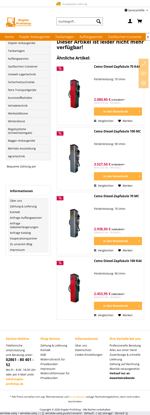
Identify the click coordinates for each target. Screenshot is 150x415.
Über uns (16, 201)
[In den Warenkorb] (118, 111)
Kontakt (15, 212)
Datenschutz (83, 350)
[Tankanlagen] (65, 37)
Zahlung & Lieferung (23, 206)
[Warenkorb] (140, 21)
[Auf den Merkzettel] (125, 121)
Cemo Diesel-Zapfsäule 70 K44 (117, 67)
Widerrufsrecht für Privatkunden (52, 361)
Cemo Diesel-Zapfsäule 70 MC (116, 196)
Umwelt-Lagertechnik (22, 74)
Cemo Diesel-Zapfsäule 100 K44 (118, 261)
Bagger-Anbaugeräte (21, 140)
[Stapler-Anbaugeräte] (34, 37)
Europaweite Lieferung (70, 3)
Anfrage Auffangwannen (26, 218)
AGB (43, 354)
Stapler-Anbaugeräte (21, 43)
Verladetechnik (18, 105)
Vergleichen (103, 121)
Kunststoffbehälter (20, 98)
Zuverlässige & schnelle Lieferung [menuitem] (125, 357)
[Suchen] (99, 21)
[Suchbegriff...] (79, 21)
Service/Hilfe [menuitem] (135, 10)
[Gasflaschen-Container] (125, 37)
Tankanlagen (16, 51)
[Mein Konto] (130, 21)
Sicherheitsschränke (21, 82)
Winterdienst (16, 121)
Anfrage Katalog (20, 233)
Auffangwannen (18, 58)
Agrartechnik (16, 156)
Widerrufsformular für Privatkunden (55, 375)
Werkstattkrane (18, 113)
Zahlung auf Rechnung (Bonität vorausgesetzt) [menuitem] (124, 366)
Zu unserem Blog (21, 244)
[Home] (9, 37)
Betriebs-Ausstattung (22, 148)
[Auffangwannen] (91, 37)
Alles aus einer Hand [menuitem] (123, 350)
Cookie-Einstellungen (89, 354)
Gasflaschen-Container (23, 66)
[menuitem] (79, 21)
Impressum (17, 250)
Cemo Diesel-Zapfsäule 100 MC (117, 131)
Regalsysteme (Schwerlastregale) (20, 131)
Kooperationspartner (23, 238)
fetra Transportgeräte (22, 90)
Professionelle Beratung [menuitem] (125, 345)
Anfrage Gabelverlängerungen (24, 225)
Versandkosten (77, 396)
